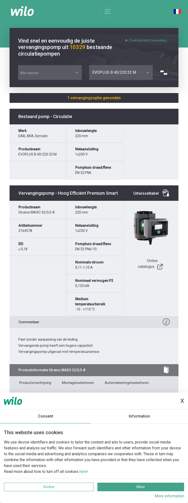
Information (139, 416)
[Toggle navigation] (107, 11)
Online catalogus (148, 263)
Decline (48, 487)
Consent (45, 416)
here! (84, 471)
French (177, 11)
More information (169, 496)
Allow (140, 487)
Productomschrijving (35, 383)
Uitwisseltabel (146, 193)
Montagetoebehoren (78, 383)
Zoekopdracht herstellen (146, 40)
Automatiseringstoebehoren (127, 383)
